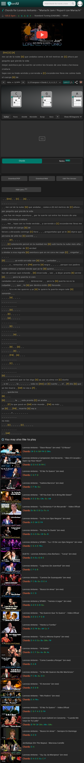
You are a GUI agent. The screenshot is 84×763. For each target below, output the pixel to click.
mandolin (33, 117)
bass (51, 117)
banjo (42, 117)
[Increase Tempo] (23, 82)
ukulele (24, 117)
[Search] (72, 3)
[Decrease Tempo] (3, 82)
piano (15, 117)
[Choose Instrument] (58, 117)
